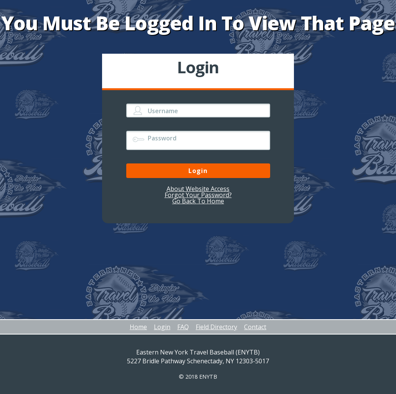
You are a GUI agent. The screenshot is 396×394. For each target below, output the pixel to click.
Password (162, 138)
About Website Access (198, 189)
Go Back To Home (198, 201)
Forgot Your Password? (198, 195)
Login (162, 327)
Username (163, 111)
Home (138, 327)
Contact (255, 327)
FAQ (183, 327)
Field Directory (216, 327)
